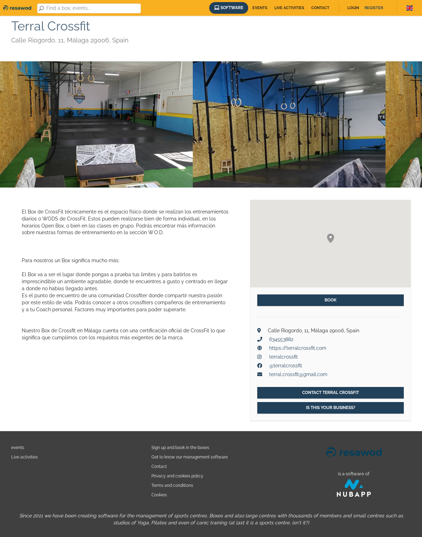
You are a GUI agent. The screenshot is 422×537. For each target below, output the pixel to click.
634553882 (281, 339)
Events (259, 8)
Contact (320, 8)
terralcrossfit (283, 357)
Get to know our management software (189, 457)
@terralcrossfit (285, 365)
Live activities (289, 8)
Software (228, 7)
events (17, 447)
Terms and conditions (172, 485)
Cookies (159, 494)
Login (353, 8)
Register (374, 8)
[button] (330, 238)
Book (330, 300)
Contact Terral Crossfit (330, 392)
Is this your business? (330, 407)
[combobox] (92, 8)
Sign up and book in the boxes (180, 447)
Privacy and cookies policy (177, 475)
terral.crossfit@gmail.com (298, 374)
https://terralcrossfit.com (297, 348)
